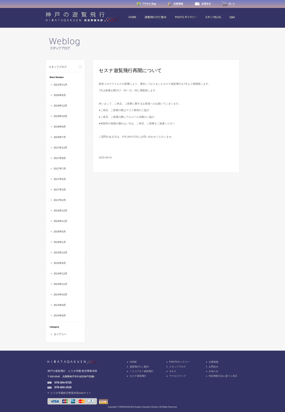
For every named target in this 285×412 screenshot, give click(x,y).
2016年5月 (60, 231)
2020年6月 (60, 95)
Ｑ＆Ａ (172, 371)
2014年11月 (60, 284)
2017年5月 (60, 179)
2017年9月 (60, 158)
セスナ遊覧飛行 (138, 376)
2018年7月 (60, 137)
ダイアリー (60, 334)
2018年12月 (60, 105)
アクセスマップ (177, 376)
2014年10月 (60, 294)
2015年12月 (60, 252)
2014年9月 (60, 305)
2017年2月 (60, 200)
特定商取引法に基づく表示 (223, 376)
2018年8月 (60, 126)
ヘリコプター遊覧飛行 (141, 371)
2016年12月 (60, 210)
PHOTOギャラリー (179, 362)
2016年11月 (60, 221)
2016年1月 (60, 242)
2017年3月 (60, 189)
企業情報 (213, 362)
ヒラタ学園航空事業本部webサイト (70, 392)
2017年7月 (60, 168)
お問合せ (213, 366)
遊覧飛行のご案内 (139, 366)
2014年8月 (60, 315)
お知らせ (213, 371)
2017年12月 (60, 147)
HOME (133, 362)
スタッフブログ (58, 66)
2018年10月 (60, 116)
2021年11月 (60, 84)
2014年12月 (60, 273)
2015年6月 (60, 263)
